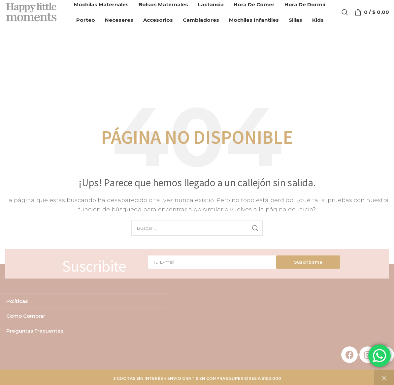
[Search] (344, 14)
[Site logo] (34, 14)
